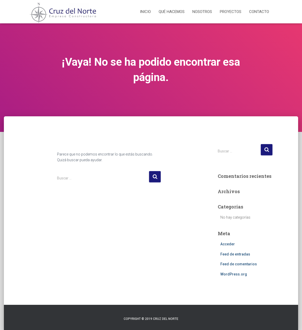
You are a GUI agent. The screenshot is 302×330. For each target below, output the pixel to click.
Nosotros (202, 11)
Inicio (145, 11)
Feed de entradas (235, 254)
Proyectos (230, 11)
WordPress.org (233, 274)
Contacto (259, 11)
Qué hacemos (172, 11)
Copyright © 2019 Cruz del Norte (151, 319)
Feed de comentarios (238, 264)
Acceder (227, 244)
